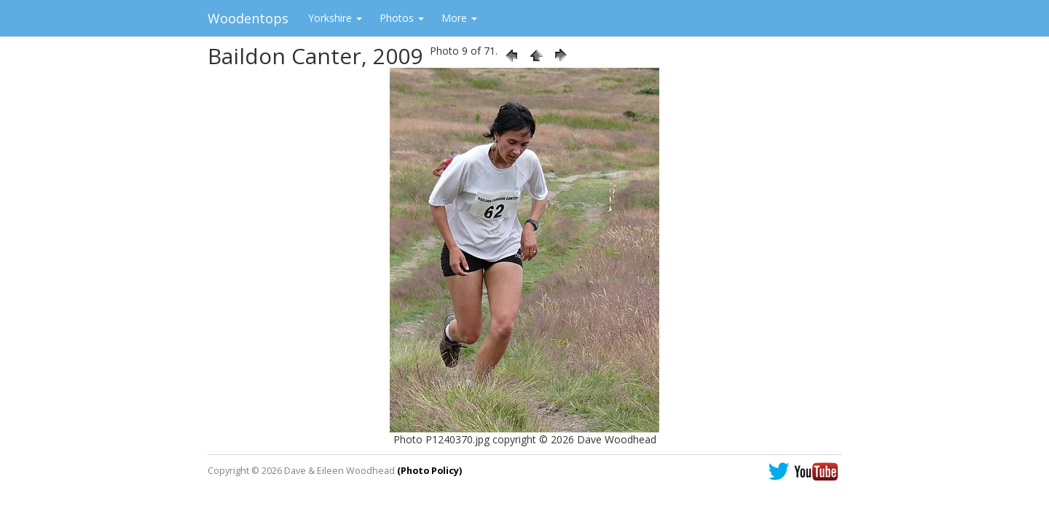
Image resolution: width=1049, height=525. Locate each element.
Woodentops (248, 18)
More (459, 18)
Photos (402, 18)
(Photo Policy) (429, 470)
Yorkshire (335, 18)
